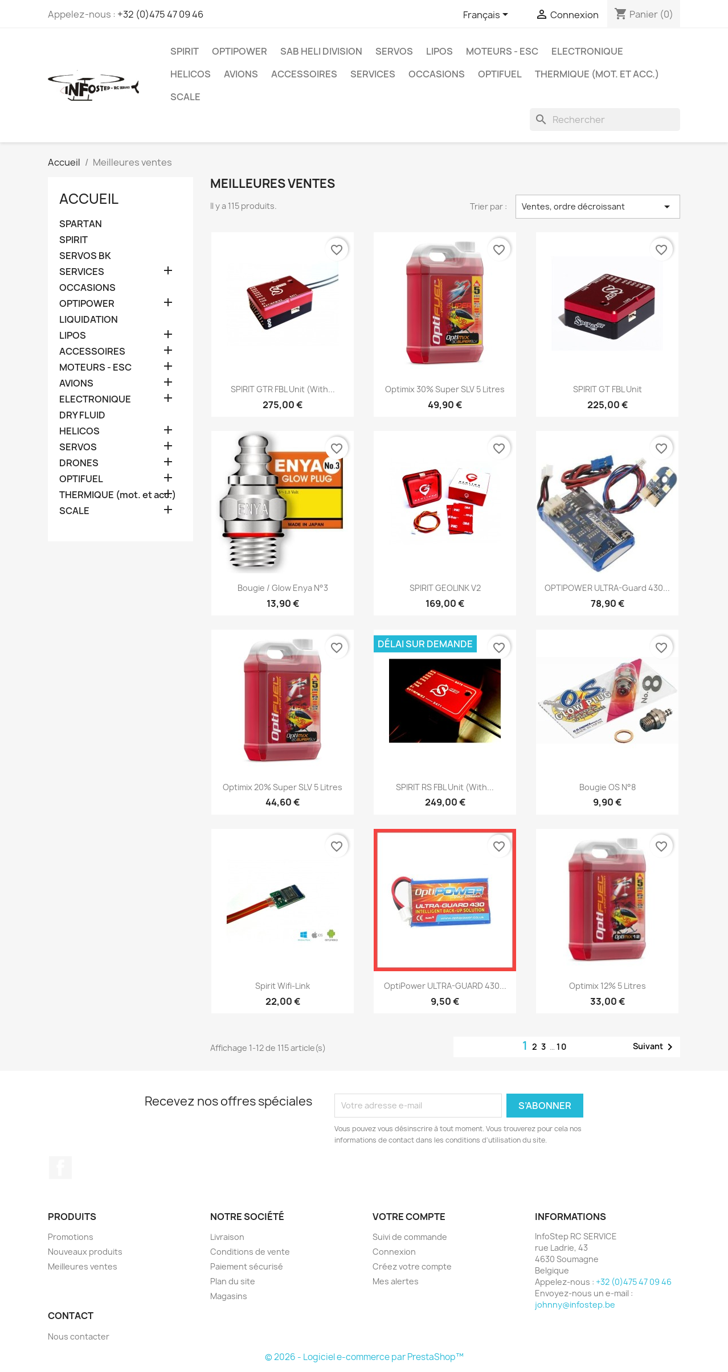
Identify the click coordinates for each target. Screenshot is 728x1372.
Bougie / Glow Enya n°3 (283, 587)
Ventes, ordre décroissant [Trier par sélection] (598, 206)
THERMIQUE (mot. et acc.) (597, 74)
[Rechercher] (605, 119)
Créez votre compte (412, 1266)
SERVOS (394, 51)
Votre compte (409, 1216)
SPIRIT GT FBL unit (607, 389)
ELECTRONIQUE (587, 51)
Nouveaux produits (85, 1251)
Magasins (228, 1296)
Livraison (227, 1236)
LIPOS (439, 51)
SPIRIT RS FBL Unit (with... (445, 787)
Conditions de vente (250, 1251)
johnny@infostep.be (575, 1304)
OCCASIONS (436, 74)
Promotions (70, 1236)
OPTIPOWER (239, 51)
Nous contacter (78, 1336)
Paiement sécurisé (246, 1266)
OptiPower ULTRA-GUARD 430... (445, 985)
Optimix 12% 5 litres (607, 985)
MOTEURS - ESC (502, 51)
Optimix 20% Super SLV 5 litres (282, 787)
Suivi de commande (410, 1236)
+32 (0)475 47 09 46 (160, 14)
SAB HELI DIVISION (321, 51)
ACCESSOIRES (304, 74)
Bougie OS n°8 (607, 787)
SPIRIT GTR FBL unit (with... (283, 389)
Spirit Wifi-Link (282, 985)
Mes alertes (396, 1281)
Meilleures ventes (82, 1266)
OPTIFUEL (500, 74)
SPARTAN (80, 224)
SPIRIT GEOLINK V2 (445, 587)
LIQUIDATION (88, 320)
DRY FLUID (82, 415)
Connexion (394, 1251)
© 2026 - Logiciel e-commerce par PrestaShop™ (364, 1357)
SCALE (185, 97)
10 (562, 1046)
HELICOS (190, 74)
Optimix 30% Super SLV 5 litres (445, 389)
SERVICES (372, 74)
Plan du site (232, 1281)
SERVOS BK (85, 256)
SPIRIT (184, 51)
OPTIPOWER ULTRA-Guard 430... (607, 587)
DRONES (79, 463)
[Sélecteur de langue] (487, 15)
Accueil (88, 198)
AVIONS (241, 74)
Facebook (60, 1167)
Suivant (655, 1047)
